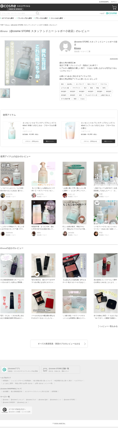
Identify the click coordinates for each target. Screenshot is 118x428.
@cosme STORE (69, 399)
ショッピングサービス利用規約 (21, 380)
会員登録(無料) (104, 2)
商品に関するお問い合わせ (23, 383)
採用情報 (54, 391)
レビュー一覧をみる (109, 326)
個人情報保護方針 (16, 391)
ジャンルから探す (57, 18)
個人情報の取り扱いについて (42, 380)
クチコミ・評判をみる (32, 141)
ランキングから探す (25, 18)
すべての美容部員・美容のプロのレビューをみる (59, 344)
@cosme (5, 399)
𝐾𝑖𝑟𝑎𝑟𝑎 (77, 48)
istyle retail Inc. (59, 423)
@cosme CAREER (9, 402)
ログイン (114, 2)
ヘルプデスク (78, 380)
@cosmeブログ (31, 399)
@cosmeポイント (56, 399)
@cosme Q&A (43, 399)
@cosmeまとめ (22, 402)
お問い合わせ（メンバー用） (44, 383)
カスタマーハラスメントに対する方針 (37, 391)
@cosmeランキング (17, 399)
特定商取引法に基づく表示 (63, 380)
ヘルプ (102, 13)
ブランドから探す (41, 18)
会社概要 (5, 391)
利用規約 (5, 380)
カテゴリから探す (8, 18)
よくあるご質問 (8, 383)
